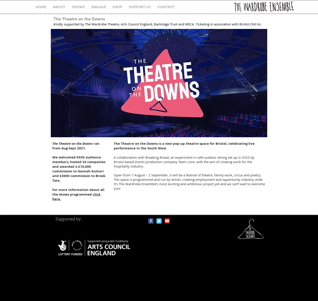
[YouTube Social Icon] (167, 221)
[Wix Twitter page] (159, 221)
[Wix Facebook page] (150, 221)
